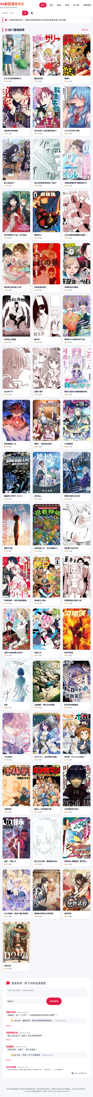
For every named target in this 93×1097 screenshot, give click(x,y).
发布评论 (54, 1002)
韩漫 (67, 5)
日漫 (51, 5)
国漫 (59, 5)
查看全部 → (86, 29)
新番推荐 (87, 5)
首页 (43, 5)
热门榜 (76, 5)
